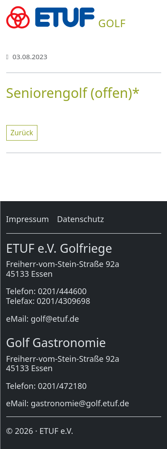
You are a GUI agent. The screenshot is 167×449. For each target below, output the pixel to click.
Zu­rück (22, 133)
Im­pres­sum (27, 219)
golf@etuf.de (55, 318)
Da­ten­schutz (80, 219)
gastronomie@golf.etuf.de (80, 403)
